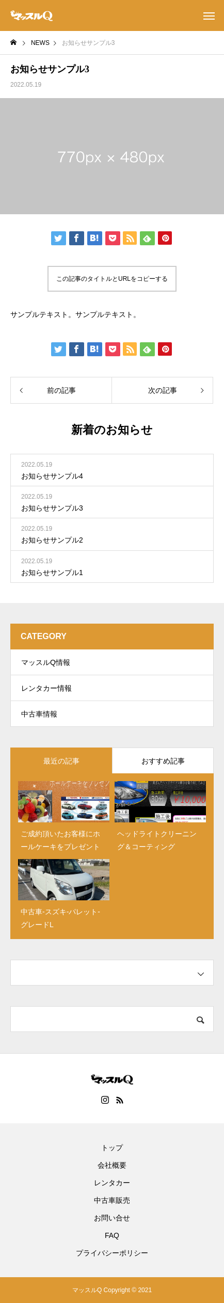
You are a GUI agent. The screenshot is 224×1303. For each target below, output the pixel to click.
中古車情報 (39, 714)
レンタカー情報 (46, 688)
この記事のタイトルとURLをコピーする (112, 278)
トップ (112, 1147)
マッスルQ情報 (45, 662)
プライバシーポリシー (112, 1253)
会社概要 (112, 1165)
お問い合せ (112, 1217)
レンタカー (112, 1182)
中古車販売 (112, 1200)
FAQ (112, 1235)
